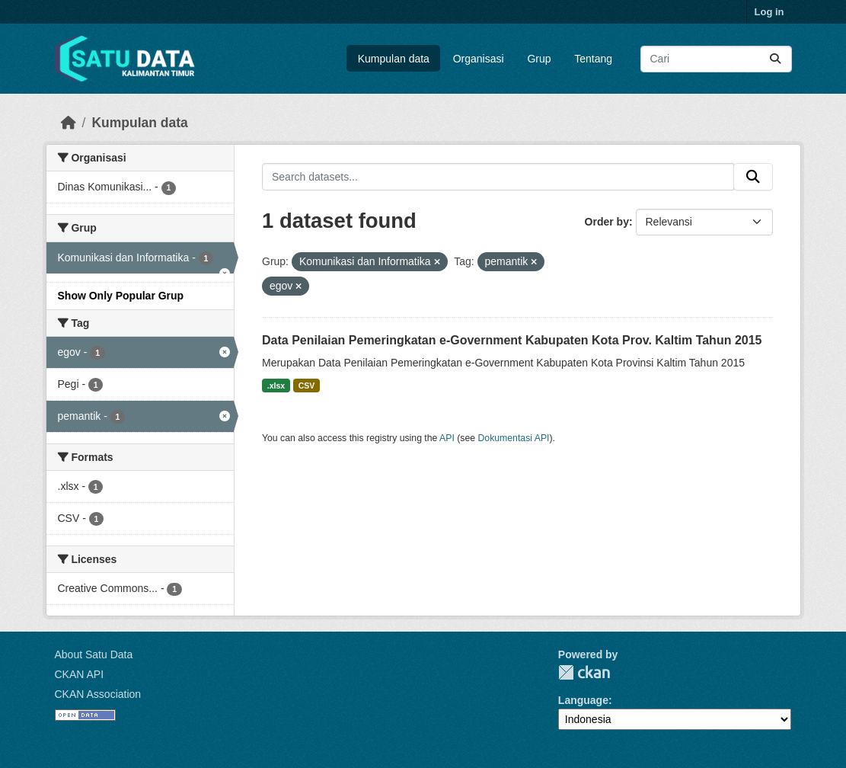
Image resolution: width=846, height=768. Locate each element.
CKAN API (79, 674)
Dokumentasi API (514, 438)
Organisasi (478, 59)
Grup (539, 59)
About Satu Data (94, 654)
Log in (769, 12)
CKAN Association (98, 694)
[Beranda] (68, 122)
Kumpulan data (393, 59)
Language (583, 700)
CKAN (584, 672)
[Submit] (775, 59)
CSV (306, 385)
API (447, 438)
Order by (607, 222)
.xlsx (276, 385)
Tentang (593, 59)
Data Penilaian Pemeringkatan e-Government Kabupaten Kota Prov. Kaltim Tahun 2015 (511, 340)
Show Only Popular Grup (121, 296)
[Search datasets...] (716, 59)
